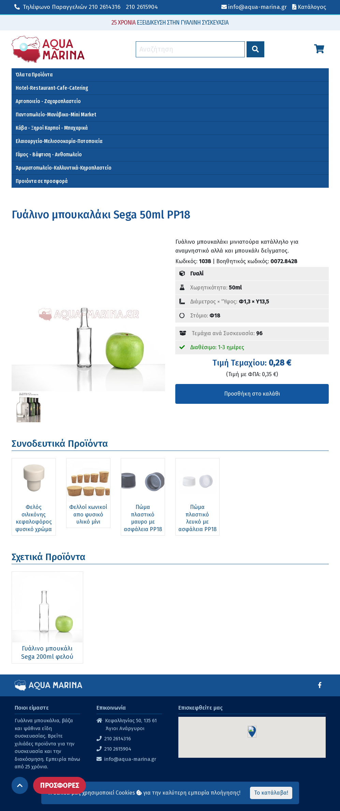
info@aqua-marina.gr (130, 759)
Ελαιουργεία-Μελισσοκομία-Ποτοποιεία (59, 141)
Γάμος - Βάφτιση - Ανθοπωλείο (49, 154)
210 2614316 (67, 7)
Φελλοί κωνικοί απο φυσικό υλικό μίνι (88, 514)
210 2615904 (142, 7)
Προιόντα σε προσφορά (42, 181)
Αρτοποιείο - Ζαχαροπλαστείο (48, 101)
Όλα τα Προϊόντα (34, 74)
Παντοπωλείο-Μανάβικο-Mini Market (56, 114)
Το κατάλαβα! (271, 792)
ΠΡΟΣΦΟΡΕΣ (59, 785)
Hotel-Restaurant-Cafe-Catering (52, 88)
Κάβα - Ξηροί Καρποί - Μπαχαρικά (52, 128)
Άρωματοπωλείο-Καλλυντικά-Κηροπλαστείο (64, 168)
